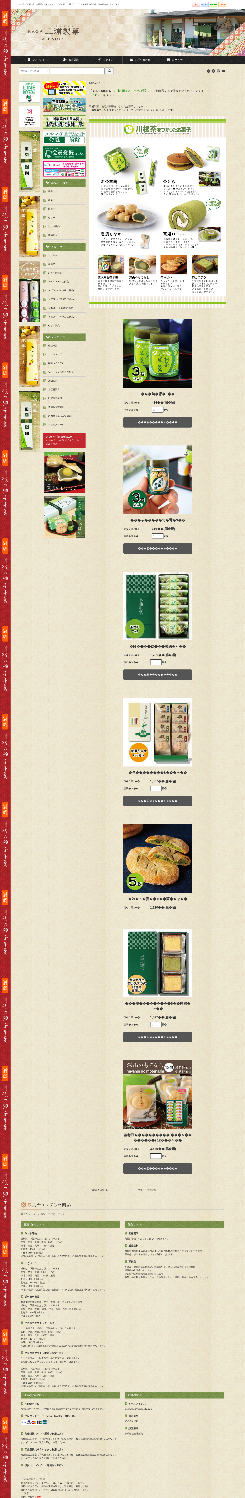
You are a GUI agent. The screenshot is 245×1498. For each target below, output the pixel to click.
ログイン (105, 59)
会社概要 (52, 345)
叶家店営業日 (55, 398)
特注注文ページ (56, 424)
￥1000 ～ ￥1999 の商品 (61, 290)
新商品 (51, 264)
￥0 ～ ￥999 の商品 (58, 281)
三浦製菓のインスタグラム (104, 110)
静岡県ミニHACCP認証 (60, 416)
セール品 (52, 255)
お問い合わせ (139, 59)
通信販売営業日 (56, 407)
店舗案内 (52, 381)
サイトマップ (55, 354)
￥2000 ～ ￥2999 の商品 (61, 299)
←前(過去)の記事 (98, 1190)
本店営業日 (54, 389)
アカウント (36, 59)
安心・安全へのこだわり (60, 372)
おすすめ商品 (55, 273)
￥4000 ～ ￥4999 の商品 (61, 317)
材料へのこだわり (57, 363)
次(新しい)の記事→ (148, 1190)
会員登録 (70, 59)
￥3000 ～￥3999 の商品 (60, 308)
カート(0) (174, 59)
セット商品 (54, 325)
